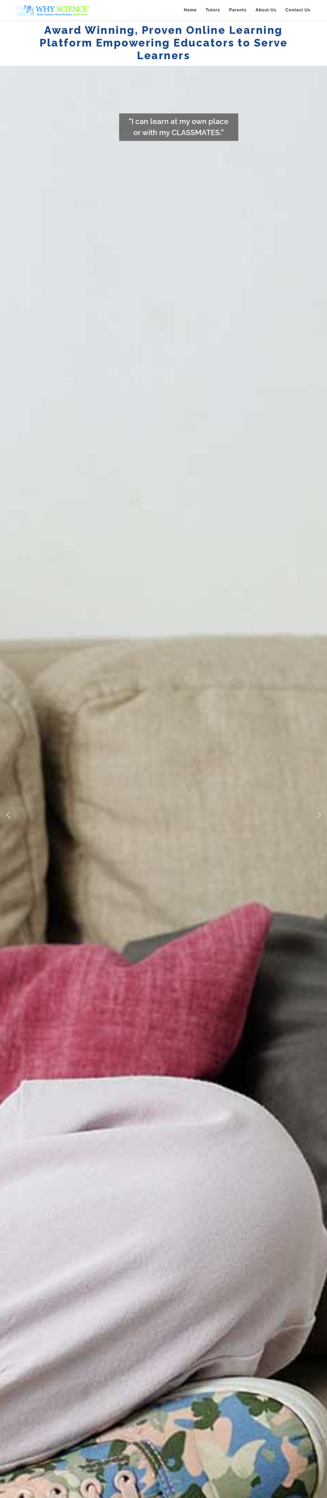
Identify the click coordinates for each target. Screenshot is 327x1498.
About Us (266, 10)
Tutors (213, 10)
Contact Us (297, 10)
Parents (238, 10)
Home (190, 10)
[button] (8, 815)
